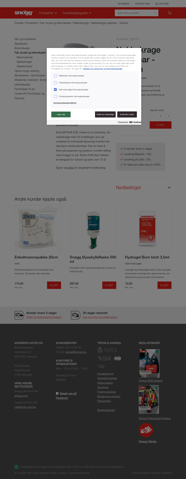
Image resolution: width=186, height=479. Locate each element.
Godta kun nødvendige (105, 114)
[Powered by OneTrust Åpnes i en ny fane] (129, 123)
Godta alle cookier (127, 114)
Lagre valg (61, 114)
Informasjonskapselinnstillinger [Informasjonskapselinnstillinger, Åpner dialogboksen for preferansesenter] (64, 103)
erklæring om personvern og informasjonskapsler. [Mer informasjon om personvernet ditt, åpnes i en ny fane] (103, 69)
